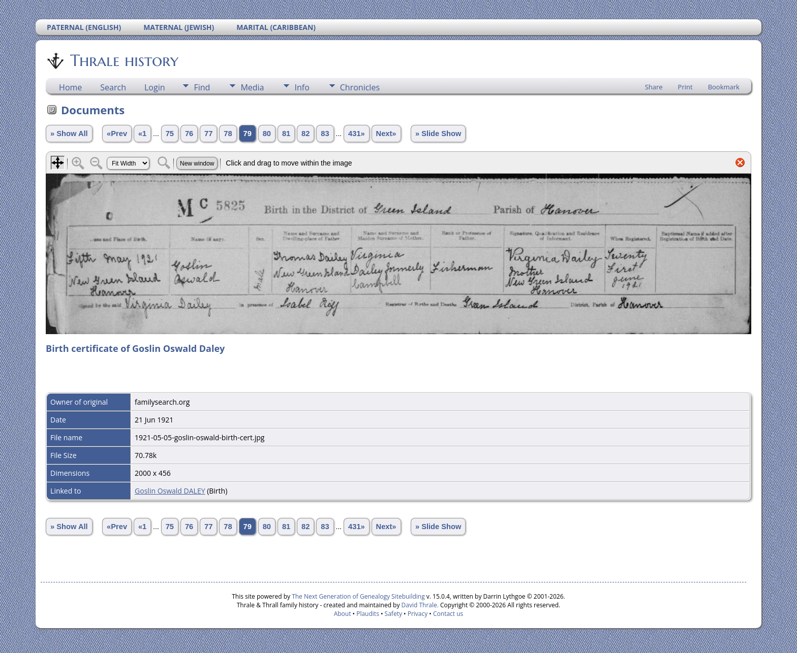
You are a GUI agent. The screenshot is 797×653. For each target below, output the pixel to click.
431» (356, 133)
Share (654, 86)
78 (228, 133)
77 (208, 133)
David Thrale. (419, 605)
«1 (142, 133)
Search (113, 87)
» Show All (69, 133)
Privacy (418, 613)
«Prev (117, 133)
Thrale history (123, 60)
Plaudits (367, 613)
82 (305, 133)
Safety (393, 613)
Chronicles (360, 87)
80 (267, 133)
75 (170, 133)
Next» (386, 133)
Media (252, 87)
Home (70, 87)
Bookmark (724, 86)
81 (286, 133)
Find (202, 87)
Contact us (448, 613)
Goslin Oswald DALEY (170, 491)
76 (189, 133)
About (342, 613)
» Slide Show (438, 133)
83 (325, 133)
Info (301, 87)
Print (685, 86)
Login (154, 87)
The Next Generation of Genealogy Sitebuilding (358, 596)
